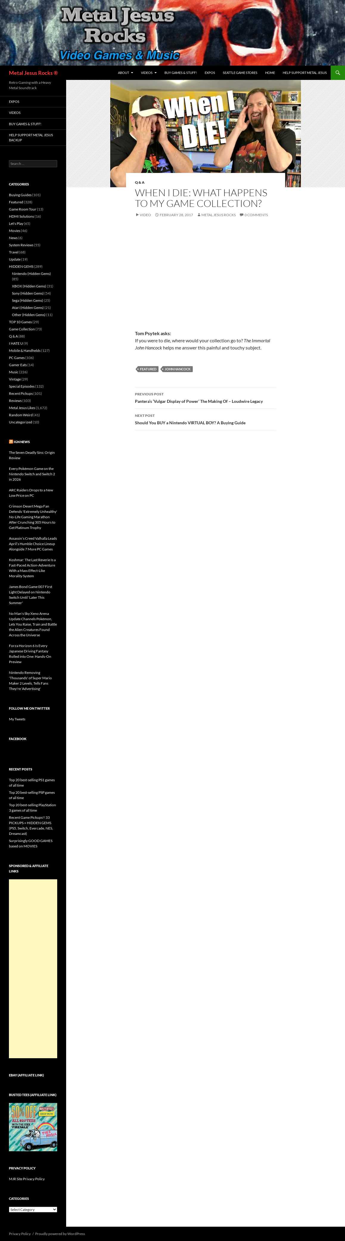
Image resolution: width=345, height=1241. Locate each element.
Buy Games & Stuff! (180, 73)
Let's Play (16, 223)
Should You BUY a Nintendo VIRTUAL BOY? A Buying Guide (205, 418)
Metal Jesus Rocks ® (33, 72)
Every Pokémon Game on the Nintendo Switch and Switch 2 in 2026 (32, 474)
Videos (147, 73)
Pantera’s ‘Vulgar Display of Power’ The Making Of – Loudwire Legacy (205, 397)
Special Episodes (22, 386)
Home (270, 73)
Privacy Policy (20, 1233)
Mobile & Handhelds (25, 350)
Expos (210, 73)
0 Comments (256, 215)
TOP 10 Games (20, 322)
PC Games (17, 357)
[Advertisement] (33, 968)
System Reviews (21, 245)
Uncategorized (20, 422)
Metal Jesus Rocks (218, 215)
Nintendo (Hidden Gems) (31, 273)
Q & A (139, 182)
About (123, 73)
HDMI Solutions (21, 216)
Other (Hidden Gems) (29, 314)
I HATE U (16, 343)
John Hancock (178, 369)
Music (13, 372)
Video (145, 215)
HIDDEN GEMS (21, 266)
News (13, 238)
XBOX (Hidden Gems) (29, 286)
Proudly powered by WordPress (60, 1233)
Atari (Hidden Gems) (28, 307)
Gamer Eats (18, 365)
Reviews (15, 400)
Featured (148, 369)
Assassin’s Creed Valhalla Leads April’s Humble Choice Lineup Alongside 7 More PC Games (33, 543)
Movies (14, 230)
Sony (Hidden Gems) (28, 293)
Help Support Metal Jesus (305, 73)
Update (15, 259)
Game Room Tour (22, 209)
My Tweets (17, 719)
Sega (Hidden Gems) (27, 300)
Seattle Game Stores (240, 73)
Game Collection (22, 329)
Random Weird (21, 415)
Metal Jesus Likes (22, 408)
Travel (13, 252)
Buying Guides (20, 195)
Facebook (18, 739)
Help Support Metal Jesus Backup (31, 137)
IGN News (22, 442)
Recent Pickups (21, 393)
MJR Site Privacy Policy (27, 1179)
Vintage (15, 379)
